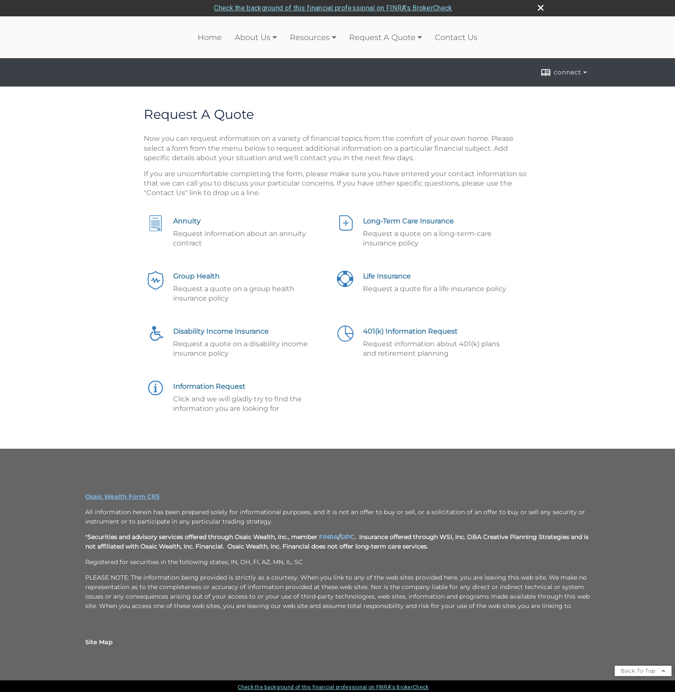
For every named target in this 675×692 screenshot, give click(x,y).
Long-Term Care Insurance (408, 221)
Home (210, 37)
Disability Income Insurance (221, 331)
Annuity (187, 221)
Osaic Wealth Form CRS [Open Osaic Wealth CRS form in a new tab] (122, 496)
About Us (252, 37)
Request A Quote (382, 37)
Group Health (196, 276)
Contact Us (456, 37)
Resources (310, 37)
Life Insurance (387, 276)
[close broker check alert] (540, 7)
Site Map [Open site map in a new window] (99, 642)
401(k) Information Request (410, 331)
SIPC (347, 537)
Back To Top (643, 670)
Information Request (209, 386)
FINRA (328, 537)
